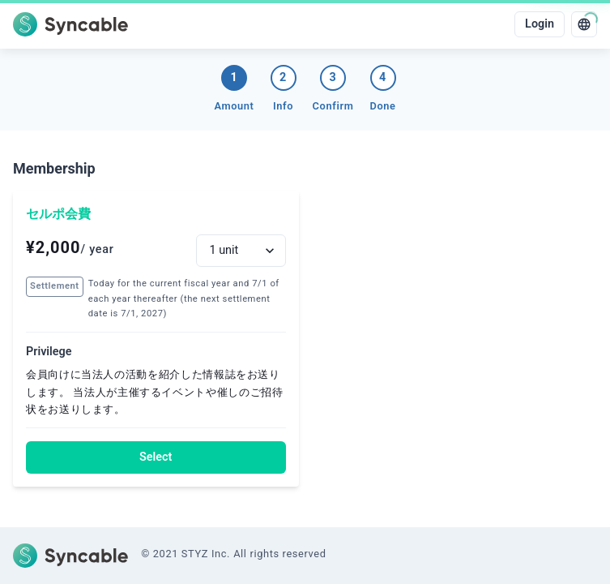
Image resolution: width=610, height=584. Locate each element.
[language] (584, 24)
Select (155, 457)
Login (539, 24)
